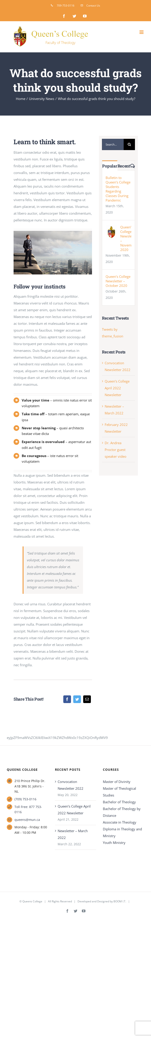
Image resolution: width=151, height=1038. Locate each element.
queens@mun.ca (27, 819)
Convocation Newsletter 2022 (70, 785)
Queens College (32, 901)
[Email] (87, 699)
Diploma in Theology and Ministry (122, 832)
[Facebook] (67, 699)
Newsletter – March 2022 (73, 834)
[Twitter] (77, 699)
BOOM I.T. (119, 901)
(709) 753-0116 (25, 799)
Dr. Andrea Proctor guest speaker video (115, 450)
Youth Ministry (114, 842)
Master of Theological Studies (119, 791)
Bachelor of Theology (119, 802)
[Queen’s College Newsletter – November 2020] (111, 228)
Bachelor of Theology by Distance (122, 812)
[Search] (129, 144)
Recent (124, 166)
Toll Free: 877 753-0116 (28, 809)
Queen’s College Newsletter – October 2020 (118, 281)
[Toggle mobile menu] (141, 32)
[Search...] (112, 144)
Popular (109, 166)
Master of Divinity (116, 781)
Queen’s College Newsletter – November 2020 (125, 238)
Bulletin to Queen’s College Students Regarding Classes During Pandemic (118, 188)
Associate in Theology (119, 822)
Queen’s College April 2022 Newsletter (117, 388)
